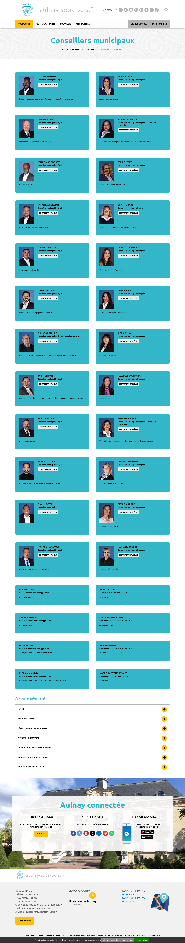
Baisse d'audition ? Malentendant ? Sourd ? (37, 912)
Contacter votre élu (48, 85)
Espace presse (31, 935)
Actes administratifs (28, 738)
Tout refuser (127, 940)
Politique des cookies (96, 935)
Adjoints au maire (27, 719)
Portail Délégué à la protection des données (127, 935)
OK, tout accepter (111, 940)
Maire (21, 709)
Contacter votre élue (128, 85)
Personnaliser (142, 940)
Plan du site (155, 935)
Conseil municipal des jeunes (32, 767)
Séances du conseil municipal (32, 728)
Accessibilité (61, 935)
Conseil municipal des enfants (33, 757)
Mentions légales (77, 935)
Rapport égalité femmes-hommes (34, 748)
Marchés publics (46, 935)
